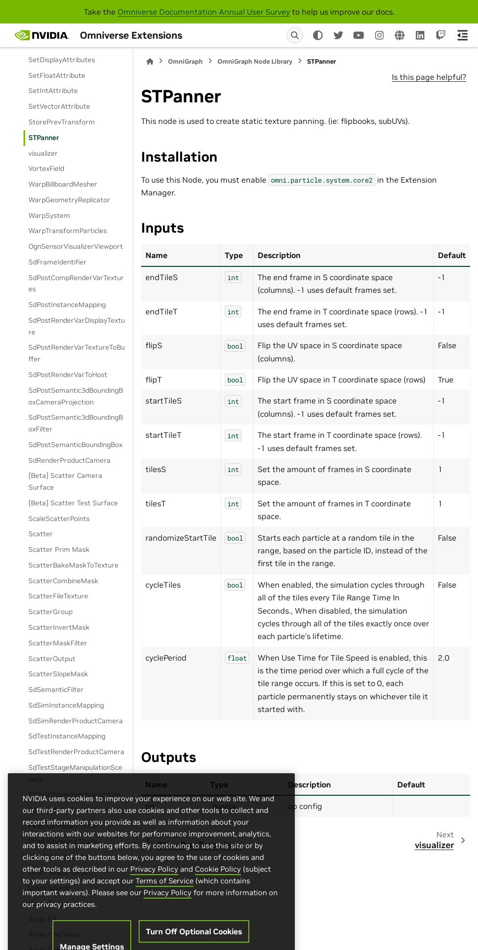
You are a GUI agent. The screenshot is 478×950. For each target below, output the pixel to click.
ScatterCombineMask (63, 580)
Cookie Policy (218, 902)
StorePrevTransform (61, 122)
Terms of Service (164, 914)
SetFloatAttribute (56, 75)
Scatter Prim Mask (59, 549)
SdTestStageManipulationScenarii (75, 773)
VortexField (46, 168)
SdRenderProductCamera (69, 460)
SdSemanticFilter (56, 689)
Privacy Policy (154, 902)
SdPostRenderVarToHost (67, 374)
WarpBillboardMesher (62, 184)
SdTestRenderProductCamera (76, 751)
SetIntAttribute (53, 90)
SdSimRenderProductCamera (75, 720)
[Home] (149, 61)
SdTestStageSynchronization (74, 794)
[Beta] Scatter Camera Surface (65, 481)
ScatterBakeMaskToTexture (73, 565)
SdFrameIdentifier (57, 262)
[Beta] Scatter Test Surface (73, 503)
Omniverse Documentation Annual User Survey (204, 12)
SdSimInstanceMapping (66, 705)
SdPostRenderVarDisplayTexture (76, 326)
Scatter (40, 533)
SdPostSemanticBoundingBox (75, 444)
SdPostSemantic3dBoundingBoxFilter (75, 423)
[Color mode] (318, 35)
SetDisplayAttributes (61, 59)
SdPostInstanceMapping (67, 304)
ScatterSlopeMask (58, 673)
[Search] (295, 35)
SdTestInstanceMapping (66, 736)
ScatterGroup (50, 611)
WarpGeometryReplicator (69, 199)
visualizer (43, 153)
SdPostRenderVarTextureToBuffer (76, 353)
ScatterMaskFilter (57, 643)
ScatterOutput (51, 658)
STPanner (43, 137)
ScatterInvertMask (59, 627)
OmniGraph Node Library (254, 61)
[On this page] (462, 35)
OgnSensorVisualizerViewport (75, 246)
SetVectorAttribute (59, 106)
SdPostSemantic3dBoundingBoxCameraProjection (75, 396)
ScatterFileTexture (58, 596)
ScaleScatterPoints (59, 518)
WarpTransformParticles (67, 230)
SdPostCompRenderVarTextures (76, 283)
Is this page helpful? (429, 77)
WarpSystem (49, 215)
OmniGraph (185, 61)
